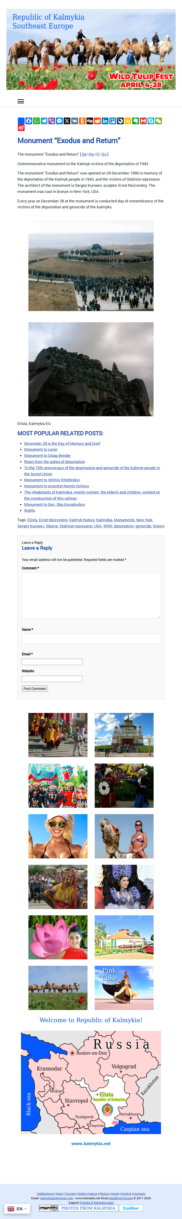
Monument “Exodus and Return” (68, 140)
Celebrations (45, 1194)
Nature (92, 1194)
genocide (143, 526)
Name (27, 629)
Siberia (52, 526)
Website (28, 671)
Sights (29, 510)
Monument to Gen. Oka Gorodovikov (54, 504)
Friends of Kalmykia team (97, 1203)
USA (98, 526)
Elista (32, 519)
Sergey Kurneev (30, 526)
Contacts (139, 1194)
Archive (126, 1194)
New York (144, 519)
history (159, 526)
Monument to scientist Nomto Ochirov (56, 485)
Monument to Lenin (40, 449)
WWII (107, 526)
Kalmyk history (81, 519)
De (84, 154)
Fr (98, 154)
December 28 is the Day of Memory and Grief (62, 443)
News (59, 1194)
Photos (104, 1194)
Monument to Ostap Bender (47, 455)
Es (104, 154)
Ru (91, 154)
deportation (124, 526)
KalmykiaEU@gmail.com (56, 1198)
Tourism (70, 1194)
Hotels (115, 1194)
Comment (30, 568)
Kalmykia (104, 519)
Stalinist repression (76, 526)
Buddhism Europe (121, 1198)
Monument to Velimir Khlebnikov (52, 479)
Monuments (124, 519)
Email (27, 654)
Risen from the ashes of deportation (54, 461)
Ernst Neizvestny (53, 519)
